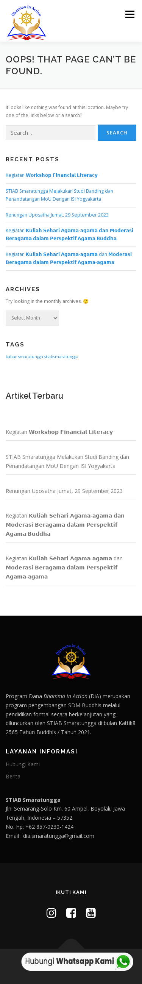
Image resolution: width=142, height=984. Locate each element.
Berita (13, 776)
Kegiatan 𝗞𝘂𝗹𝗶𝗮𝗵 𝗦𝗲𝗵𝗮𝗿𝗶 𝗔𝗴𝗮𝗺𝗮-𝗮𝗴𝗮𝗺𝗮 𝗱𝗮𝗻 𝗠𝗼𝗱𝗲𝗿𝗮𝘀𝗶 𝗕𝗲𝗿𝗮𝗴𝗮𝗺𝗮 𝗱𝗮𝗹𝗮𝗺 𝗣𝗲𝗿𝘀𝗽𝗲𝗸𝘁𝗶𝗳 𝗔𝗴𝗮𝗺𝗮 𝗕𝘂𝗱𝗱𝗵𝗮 (65, 524)
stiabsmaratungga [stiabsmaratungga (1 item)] (61, 356)
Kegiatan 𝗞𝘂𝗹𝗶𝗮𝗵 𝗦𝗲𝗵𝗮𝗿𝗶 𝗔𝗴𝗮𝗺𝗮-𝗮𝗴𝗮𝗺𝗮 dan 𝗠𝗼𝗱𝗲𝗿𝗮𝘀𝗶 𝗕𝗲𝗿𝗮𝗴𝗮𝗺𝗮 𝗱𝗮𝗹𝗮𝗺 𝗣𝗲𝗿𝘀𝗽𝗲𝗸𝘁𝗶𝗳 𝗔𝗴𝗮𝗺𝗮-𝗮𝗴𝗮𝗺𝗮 (64, 567)
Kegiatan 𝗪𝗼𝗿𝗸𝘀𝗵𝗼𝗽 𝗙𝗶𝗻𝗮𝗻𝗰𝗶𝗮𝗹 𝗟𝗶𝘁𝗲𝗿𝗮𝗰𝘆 (52, 175)
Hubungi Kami (23, 764)
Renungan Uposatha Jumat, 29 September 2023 (57, 215)
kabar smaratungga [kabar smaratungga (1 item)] (24, 356)
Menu (129, 14)
